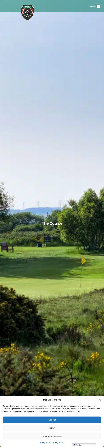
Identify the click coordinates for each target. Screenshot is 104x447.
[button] (99, 399)
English (77, 445)
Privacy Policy (45, 443)
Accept (52, 419)
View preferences (52, 436)
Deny (52, 428)
